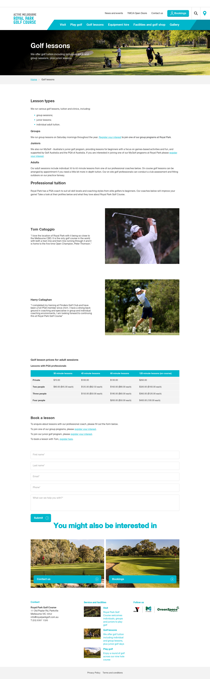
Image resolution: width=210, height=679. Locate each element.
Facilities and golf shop (149, 24)
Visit (63, 24)
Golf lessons (95, 24)
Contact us (150, 13)
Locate (203, 13)
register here (66, 439)
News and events (107, 13)
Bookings (173, 13)
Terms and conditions (113, 673)
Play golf (76, 24)
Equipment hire (118, 24)
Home (34, 80)
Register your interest (110, 137)
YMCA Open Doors (130, 13)
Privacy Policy (93, 673)
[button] (191, 13)
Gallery (174, 24)
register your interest (85, 429)
